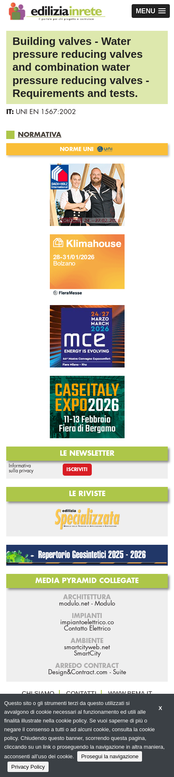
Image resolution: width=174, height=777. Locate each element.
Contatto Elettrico (87, 629)
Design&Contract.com (78, 672)
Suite (119, 672)
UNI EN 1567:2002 (46, 112)
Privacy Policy (28, 767)
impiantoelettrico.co (87, 622)
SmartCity (87, 653)
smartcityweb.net (87, 647)
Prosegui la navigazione (109, 756)
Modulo (105, 604)
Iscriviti (77, 469)
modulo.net (74, 604)
